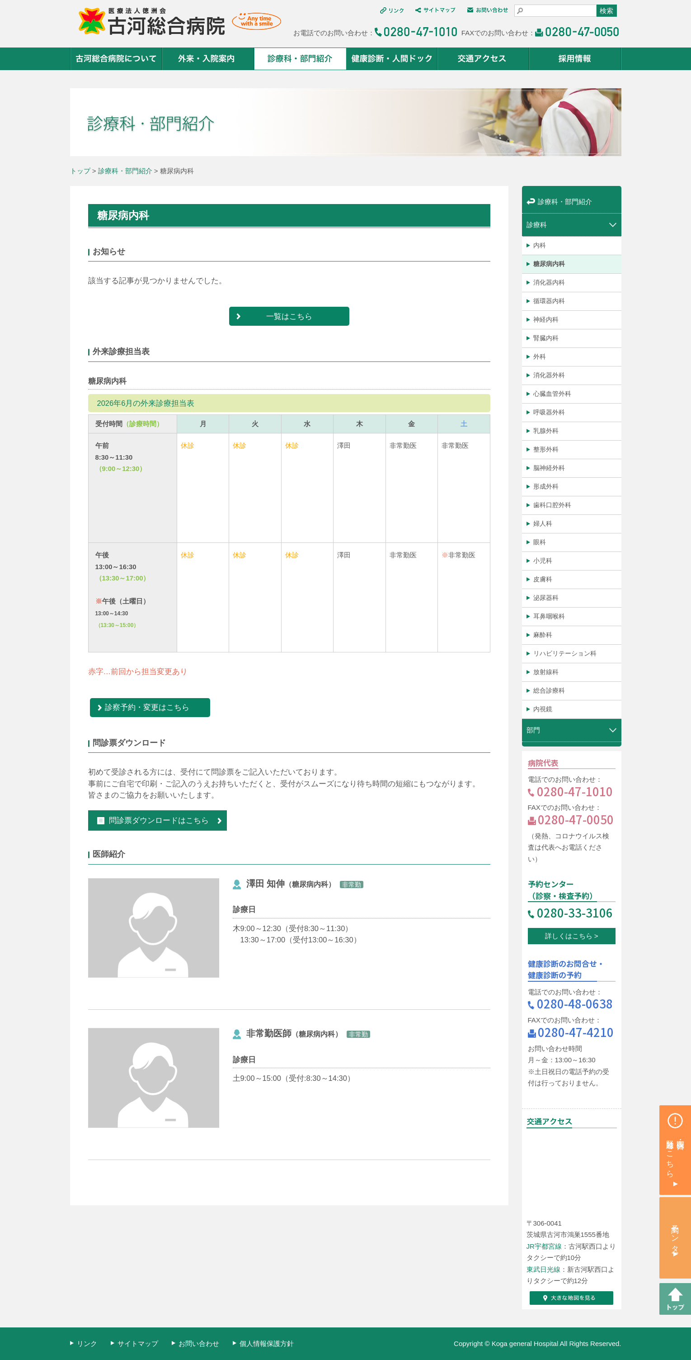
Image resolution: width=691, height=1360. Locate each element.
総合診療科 (549, 690)
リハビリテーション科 (565, 653)
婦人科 (542, 523)
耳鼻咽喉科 (549, 616)
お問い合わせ (199, 1343)
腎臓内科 (546, 338)
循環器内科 (549, 300)
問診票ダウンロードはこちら (153, 820)
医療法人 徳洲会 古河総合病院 (175, 21)
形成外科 (546, 486)
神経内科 (546, 319)
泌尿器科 (546, 597)
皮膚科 (542, 579)
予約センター (675, 1234)
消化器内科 (549, 282)
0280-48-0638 (575, 1003)
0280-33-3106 (575, 912)
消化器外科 (549, 375)
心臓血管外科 (552, 393)
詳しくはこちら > (571, 936)
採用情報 (575, 59)
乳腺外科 (546, 430)
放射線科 (546, 671)
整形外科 (546, 449)
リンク (87, 1343)
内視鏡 (542, 709)
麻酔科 (542, 634)
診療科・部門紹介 (300, 59)
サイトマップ (138, 1343)
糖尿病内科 (549, 263)
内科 (539, 245)
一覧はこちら (289, 316)
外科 (539, 356)
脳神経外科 (549, 467)
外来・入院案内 (208, 59)
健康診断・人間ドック (392, 59)
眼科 (539, 542)
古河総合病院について (116, 59)
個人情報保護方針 (267, 1343)
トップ (80, 171)
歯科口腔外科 (552, 505)
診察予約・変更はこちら (147, 707)
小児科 (542, 560)
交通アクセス (484, 59)
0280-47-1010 (575, 791)
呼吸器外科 (549, 412)
